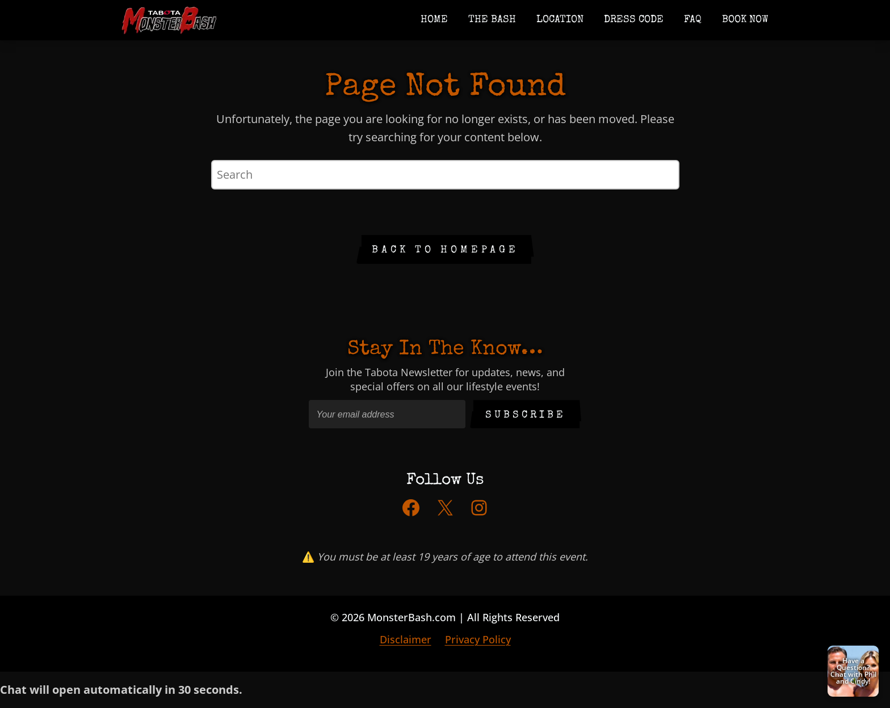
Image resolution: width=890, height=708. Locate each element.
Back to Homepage (445, 250)
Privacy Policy (478, 639)
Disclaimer (405, 639)
